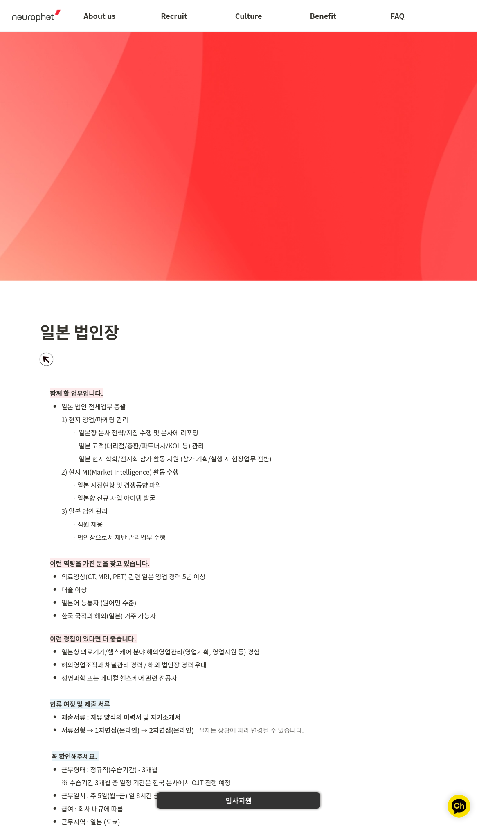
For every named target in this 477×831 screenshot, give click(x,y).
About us (99, 15)
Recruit (174, 15)
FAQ (397, 15)
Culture (248, 15)
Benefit (323, 15)
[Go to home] (33, 15)
